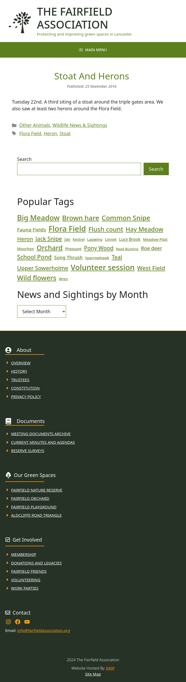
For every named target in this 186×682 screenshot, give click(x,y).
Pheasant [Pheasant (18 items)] (73, 248)
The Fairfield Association (74, 18)
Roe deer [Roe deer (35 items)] (151, 248)
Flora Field (30, 133)
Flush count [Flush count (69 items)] (105, 229)
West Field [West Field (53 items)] (151, 268)
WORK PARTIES (25, 588)
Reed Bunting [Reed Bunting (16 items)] (127, 249)
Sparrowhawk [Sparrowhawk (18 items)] (97, 257)
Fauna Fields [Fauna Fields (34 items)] (31, 229)
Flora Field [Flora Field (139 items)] (67, 228)
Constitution (25, 388)
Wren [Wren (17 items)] (63, 278)
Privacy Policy (26, 396)
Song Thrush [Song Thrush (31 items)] (68, 257)
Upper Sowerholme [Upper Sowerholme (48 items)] (42, 268)
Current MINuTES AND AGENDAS (43, 442)
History (19, 371)
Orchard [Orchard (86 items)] (50, 247)
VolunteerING (25, 579)
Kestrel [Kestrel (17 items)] (79, 239)
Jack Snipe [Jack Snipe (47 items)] (48, 238)
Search (24, 159)
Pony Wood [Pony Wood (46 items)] (98, 248)
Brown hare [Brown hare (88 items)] (80, 217)
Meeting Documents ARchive (41, 433)
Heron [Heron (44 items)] (25, 238)
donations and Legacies (36, 562)
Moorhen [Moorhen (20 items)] (25, 248)
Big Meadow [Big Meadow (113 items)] (38, 217)
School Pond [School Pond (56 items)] (34, 257)
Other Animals (34, 125)
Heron (50, 133)
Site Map (93, 674)
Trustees (20, 379)
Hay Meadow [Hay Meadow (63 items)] (144, 229)
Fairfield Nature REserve (36, 490)
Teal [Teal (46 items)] (117, 257)
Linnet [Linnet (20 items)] (111, 239)
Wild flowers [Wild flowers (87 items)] (36, 277)
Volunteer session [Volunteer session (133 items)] (103, 267)
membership (23, 554)
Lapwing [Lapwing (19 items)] (94, 239)
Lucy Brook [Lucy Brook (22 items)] (129, 239)
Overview (21, 362)
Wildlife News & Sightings (80, 125)
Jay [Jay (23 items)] (67, 239)
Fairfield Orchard (30, 498)
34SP (110, 668)
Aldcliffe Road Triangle (36, 515)
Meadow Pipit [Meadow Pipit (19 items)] (155, 239)
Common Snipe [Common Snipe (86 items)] (126, 217)
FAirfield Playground (34, 506)
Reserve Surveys (27, 450)
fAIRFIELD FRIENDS (29, 571)
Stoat (65, 133)
